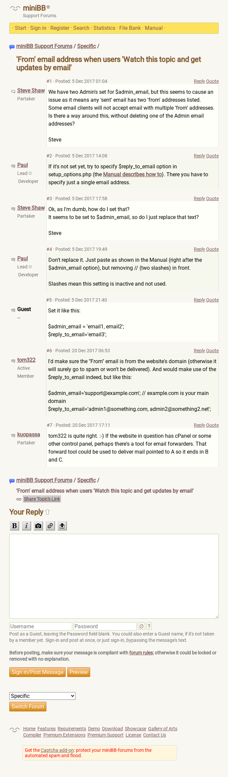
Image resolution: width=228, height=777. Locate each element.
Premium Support (105, 735)
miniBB (34, 8)
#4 (49, 249)
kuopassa (28, 434)
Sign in (38, 28)
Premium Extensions (64, 735)
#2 (49, 155)
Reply (199, 81)
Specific (86, 46)
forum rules (141, 652)
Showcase (135, 728)
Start (20, 28)
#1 (49, 81)
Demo (94, 728)
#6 (49, 350)
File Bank (130, 28)
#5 (49, 300)
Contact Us (154, 735)
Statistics (104, 28)
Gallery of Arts (162, 728)
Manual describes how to (132, 174)
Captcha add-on (57, 750)
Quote (212, 81)
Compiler (32, 735)
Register (59, 28)
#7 (49, 425)
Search (81, 28)
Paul (22, 165)
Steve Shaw (31, 90)
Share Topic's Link (42, 499)
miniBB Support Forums (44, 46)
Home (29, 728)
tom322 (26, 360)
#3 (49, 198)
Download (112, 728)
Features (46, 728)
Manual (154, 28)
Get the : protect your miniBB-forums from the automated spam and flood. (88, 753)
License (133, 735)
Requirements (72, 728)
